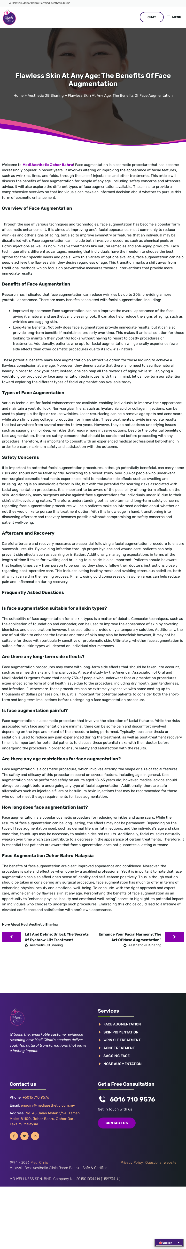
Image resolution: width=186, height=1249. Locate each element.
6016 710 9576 (132, 1099)
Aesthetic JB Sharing (46, 95)
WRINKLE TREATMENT (122, 1040)
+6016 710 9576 (36, 1097)
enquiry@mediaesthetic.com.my (48, 1105)
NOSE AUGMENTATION (122, 1064)
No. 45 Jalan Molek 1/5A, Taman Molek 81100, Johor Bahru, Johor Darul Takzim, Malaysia (45, 1118)
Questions (153, 1162)
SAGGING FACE (116, 1056)
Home (18, 95)
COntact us (117, 1123)
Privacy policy (132, 1162)
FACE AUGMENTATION (122, 1024)
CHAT (151, 17)
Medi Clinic (39, 1162)
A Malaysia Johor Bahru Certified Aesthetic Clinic (39, 3)
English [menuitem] (167, 1242)
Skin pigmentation (121, 1032)
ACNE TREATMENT (119, 1048)
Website (170, 1162)
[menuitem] (169, 1243)
